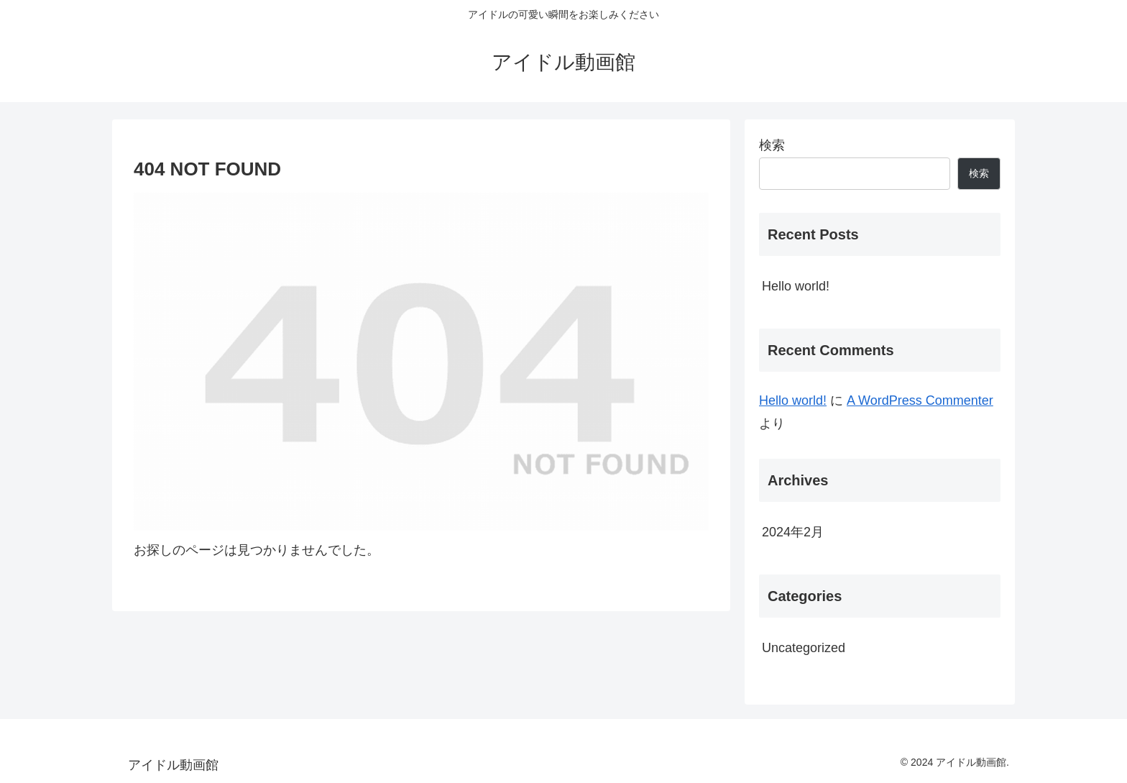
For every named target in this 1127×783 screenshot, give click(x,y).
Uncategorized (803, 648)
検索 (772, 145)
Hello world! (795, 286)
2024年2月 (793, 532)
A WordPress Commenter (920, 400)
